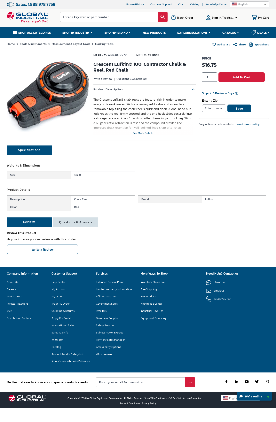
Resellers (101, 325)
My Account (58, 303)
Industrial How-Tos (152, 325)
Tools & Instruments (33, 44)
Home (11, 44)
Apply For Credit (61, 332)
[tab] (29, 164)
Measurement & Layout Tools (71, 44)
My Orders (57, 311)
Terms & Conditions (130, 417)
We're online (254, 396)
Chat (181, 4)
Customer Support (161, 4)
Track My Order (60, 318)
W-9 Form (57, 354)
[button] (249, 4)
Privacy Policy (149, 417)
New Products (149, 311)
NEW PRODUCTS (154, 32)
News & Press (14, 311)
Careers (11, 303)
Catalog (194, 4)
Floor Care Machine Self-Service (70, 375)
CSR (9, 325)
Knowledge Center (216, 4)
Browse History (135, 4)
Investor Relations (17, 318)
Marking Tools (104, 44)
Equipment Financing (153, 332)
